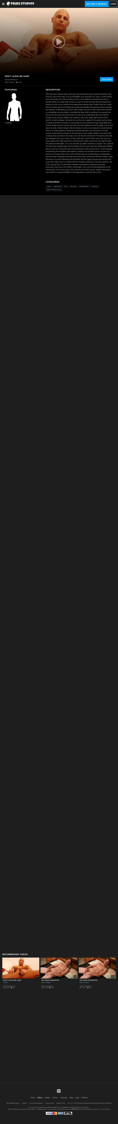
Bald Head (58, 186)
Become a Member (97, 4)
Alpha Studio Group (54, 190)
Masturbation (84, 186)
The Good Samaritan (50, 980)
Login (113, 4)
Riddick (9, 123)
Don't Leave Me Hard (12, 980)
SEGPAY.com (75, 1109)
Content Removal (105, 1109)
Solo (65, 186)
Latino (49, 186)
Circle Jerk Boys (9, 986)
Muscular (73, 186)
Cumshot (95, 186)
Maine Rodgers (46, 982)
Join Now (106, 79)
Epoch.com (18, 1109)
